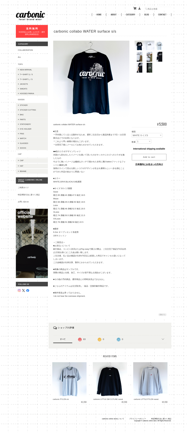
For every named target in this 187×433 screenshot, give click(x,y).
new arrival (26, 69)
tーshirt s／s (26, 74)
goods (21, 99)
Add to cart (149, 156)
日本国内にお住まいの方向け (149, 163)
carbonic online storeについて (113, 418)
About (114, 14)
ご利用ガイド (23, 185)
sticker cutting (28, 109)
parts (23, 119)
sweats (23, 88)
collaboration (25, 49)
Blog (146, 14)
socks (23, 147)
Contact (162, 14)
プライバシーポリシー (137, 418)
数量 (134, 141)
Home (99, 14)
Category (130, 14)
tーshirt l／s (26, 78)
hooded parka (27, 93)
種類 (134, 131)
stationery (25, 123)
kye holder (25, 128)
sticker (24, 105)
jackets (24, 83)
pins (22, 133)
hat (21, 164)
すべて (63, 339)
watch (23, 138)
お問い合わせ (23, 199)
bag (22, 114)
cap (19, 153)
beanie (23, 169)
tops (20, 63)
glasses (24, 142)
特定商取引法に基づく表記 (29, 192)
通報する (162, 314)
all (19, 56)
